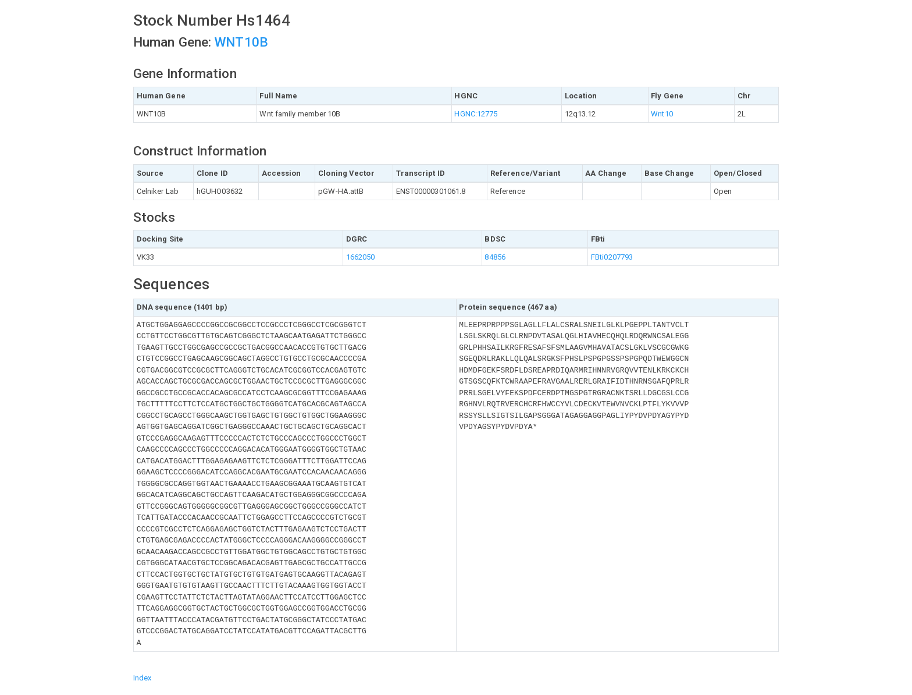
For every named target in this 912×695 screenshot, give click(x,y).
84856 (494, 257)
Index (142, 677)
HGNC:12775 (475, 113)
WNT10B (241, 42)
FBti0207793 (612, 257)
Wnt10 (662, 113)
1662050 (360, 257)
